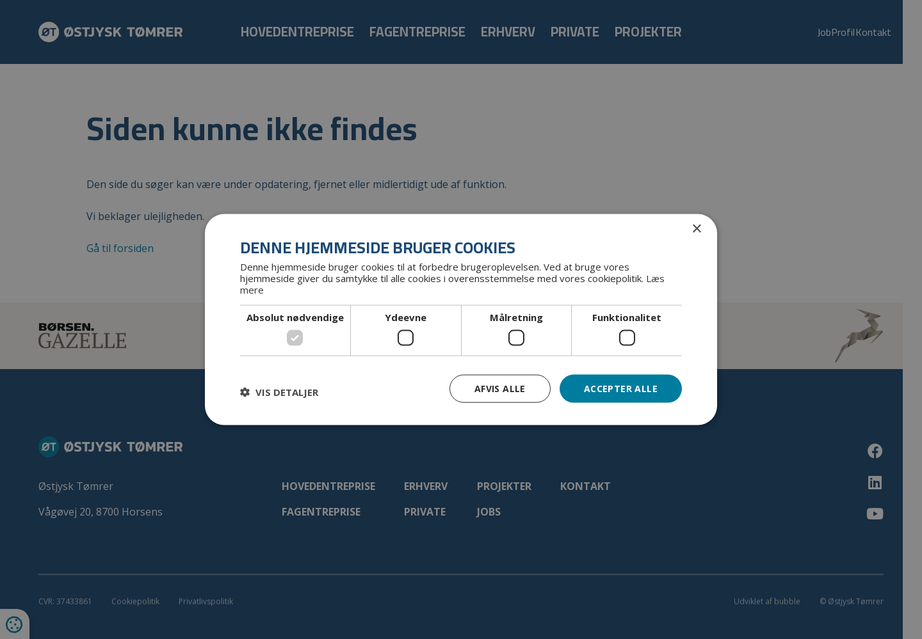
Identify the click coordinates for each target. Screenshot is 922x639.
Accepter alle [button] (621, 388)
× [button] (696, 228)
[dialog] (461, 319)
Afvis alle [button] (500, 388)
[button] (279, 391)
